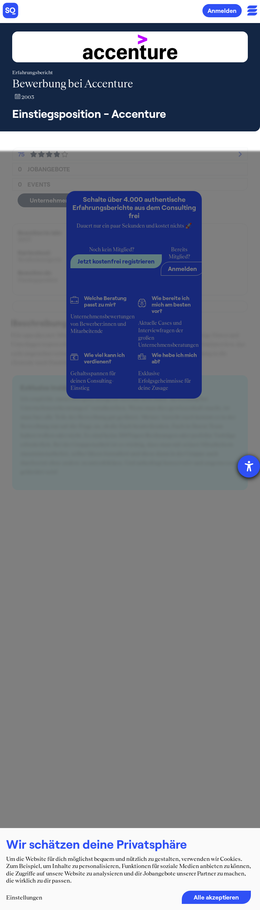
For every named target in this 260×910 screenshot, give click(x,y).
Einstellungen (24, 897)
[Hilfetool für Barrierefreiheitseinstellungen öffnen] (249, 466)
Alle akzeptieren (216, 897)
